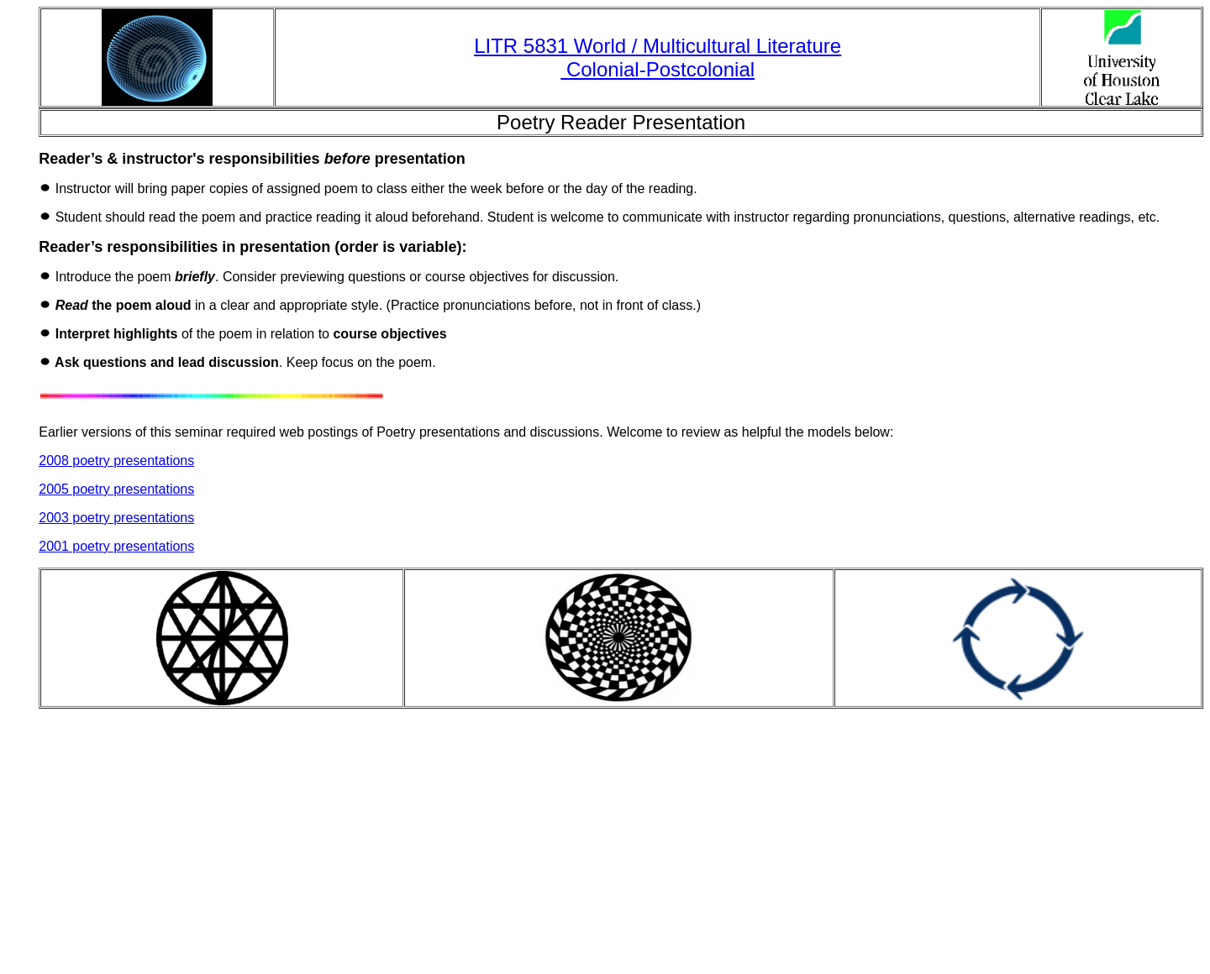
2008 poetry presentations (116, 460)
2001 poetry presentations (116, 546)
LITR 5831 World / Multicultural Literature (657, 45)
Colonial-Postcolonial (657, 69)
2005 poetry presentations (116, 489)
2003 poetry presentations (116, 518)
